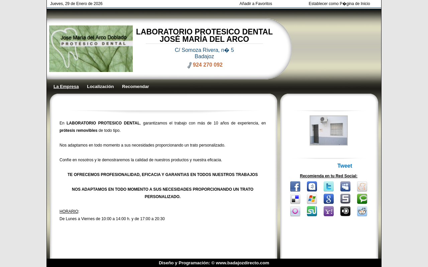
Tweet (344, 166)
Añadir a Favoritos (255, 3)
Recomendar (135, 86)
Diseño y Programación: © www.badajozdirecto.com (214, 262)
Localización (100, 86)
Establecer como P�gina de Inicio (339, 3)
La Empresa (66, 86)
